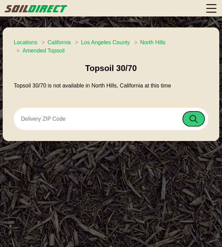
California (59, 42)
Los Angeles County (105, 42)
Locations (25, 42)
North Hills (153, 42)
